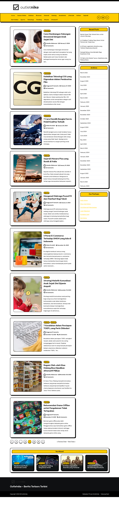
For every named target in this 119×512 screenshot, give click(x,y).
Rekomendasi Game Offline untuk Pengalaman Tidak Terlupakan (57, 422)
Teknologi (30, 19)
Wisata (46, 19)
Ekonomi (39, 15)
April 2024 (83, 144)
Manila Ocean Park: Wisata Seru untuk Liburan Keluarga (21, 482)
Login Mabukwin (85, 211)
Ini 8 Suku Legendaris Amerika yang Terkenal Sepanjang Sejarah (71, 482)
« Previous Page (61, 456)
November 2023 (85, 165)
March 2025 (84, 98)
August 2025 (84, 81)
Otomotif (54, 19)
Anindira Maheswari (51, 43)
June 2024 (83, 135)
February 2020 (84, 186)
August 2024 (84, 127)
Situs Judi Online (85, 204)
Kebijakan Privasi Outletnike (91, 509)
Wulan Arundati (49, 130)
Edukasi (31, 15)
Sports (23, 19)
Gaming (54, 15)
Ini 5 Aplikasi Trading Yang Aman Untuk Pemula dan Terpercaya (47, 482)
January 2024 (84, 156)
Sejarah (85, 15)
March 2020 (84, 182)
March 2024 (84, 148)
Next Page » (71, 456)
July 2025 (83, 85)
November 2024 (85, 114)
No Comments (50, 46)
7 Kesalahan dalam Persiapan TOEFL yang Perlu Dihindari (55, 339)
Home (13, 15)
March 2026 (84, 72)
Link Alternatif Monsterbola (88, 207)
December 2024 (85, 110)
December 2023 (85, 161)
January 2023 (84, 177)
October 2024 (84, 119)
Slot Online (14, 19)
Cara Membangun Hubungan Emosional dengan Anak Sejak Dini (55, 37)
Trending (39, 19)
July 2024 (83, 131)
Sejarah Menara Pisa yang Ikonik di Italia (57, 165)
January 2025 (84, 106)
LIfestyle (71, 15)
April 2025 (83, 93)
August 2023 (84, 173)
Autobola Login (84, 214)
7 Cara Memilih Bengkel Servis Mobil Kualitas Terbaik (55, 123)
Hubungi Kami (105, 509)
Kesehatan (62, 15)
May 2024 (83, 140)
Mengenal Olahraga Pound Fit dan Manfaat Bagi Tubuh (57, 205)
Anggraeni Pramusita (51, 87)
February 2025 (84, 102)
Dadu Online (84, 200)
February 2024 (84, 152)
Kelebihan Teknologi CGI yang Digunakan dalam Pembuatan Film (56, 80)
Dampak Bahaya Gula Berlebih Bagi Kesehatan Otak (96, 482)
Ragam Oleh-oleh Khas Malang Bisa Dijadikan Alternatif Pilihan (55, 382)
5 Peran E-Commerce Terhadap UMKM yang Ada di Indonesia (57, 247)
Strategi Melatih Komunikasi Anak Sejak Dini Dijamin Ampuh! (57, 293)
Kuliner (79, 15)
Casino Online (21, 15)
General (46, 15)
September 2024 (85, 123)
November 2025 (85, 77)
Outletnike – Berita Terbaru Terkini (28, 501)
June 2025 (83, 89)
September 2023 (85, 169)
